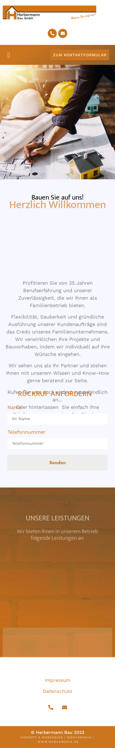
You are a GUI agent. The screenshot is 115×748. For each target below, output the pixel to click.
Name (14, 407)
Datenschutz (57, 691)
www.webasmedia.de (58, 741)
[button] (9, 55)
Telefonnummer (26, 432)
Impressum (57, 680)
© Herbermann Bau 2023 (57, 732)
